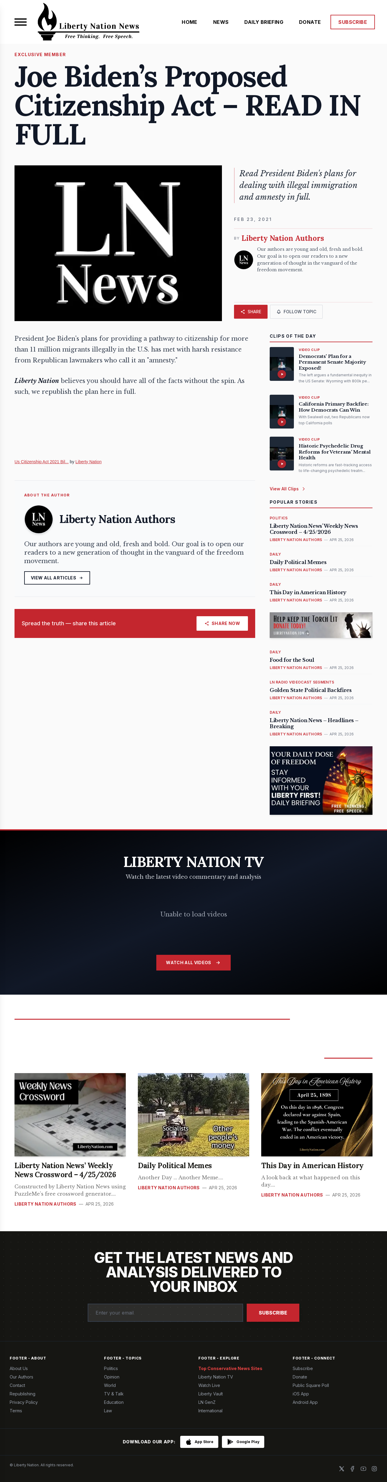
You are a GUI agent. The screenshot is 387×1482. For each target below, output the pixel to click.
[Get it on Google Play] (243, 1442)
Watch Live (209, 1385)
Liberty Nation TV (215, 1376)
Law (108, 1410)
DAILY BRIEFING (263, 22)
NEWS (221, 22)
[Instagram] (374, 1469)
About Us (19, 1368)
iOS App (301, 1393)
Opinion (111, 1376)
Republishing (22, 1393)
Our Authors (21, 1376)
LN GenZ (207, 1402)
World (110, 1385)
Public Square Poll (311, 1385)
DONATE (310, 22)
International (210, 1410)
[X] (342, 1469)
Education (114, 1402)
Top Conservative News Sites (230, 1368)
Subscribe (273, 1313)
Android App (305, 1402)
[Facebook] (353, 1469)
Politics (111, 1368)
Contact (17, 1385)
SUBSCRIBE (352, 22)
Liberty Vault (210, 1393)
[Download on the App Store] (199, 1442)
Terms (16, 1410)
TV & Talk (114, 1393)
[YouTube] (363, 1469)
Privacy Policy (24, 1402)
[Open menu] (20, 22)
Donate (300, 1376)
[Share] (251, 312)
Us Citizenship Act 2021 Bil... (42, 461)
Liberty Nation (89, 461)
